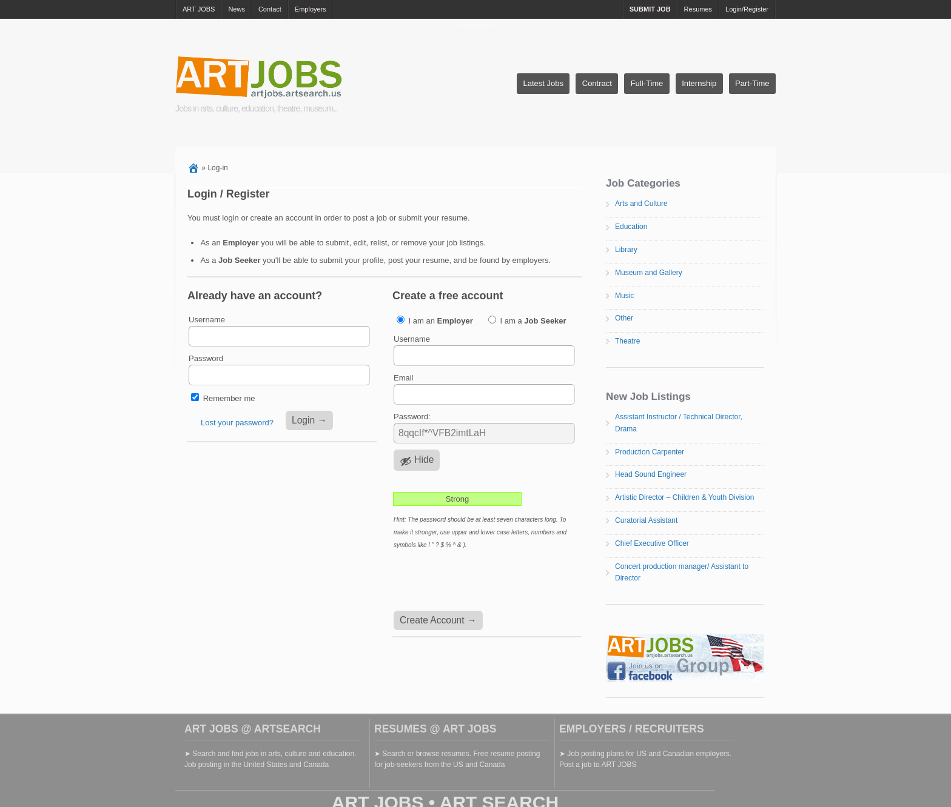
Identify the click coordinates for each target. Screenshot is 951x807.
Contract (597, 83)
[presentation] (484, 581)
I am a (527, 320)
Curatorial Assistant (646, 520)
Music (624, 295)
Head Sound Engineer (651, 474)
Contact (269, 9)
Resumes (698, 9)
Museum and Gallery (648, 272)
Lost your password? (237, 422)
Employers (310, 9)
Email (404, 377)
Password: (412, 416)
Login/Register (746, 9)
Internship (699, 83)
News (236, 9)
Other (624, 318)
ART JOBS (199, 9)
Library (626, 249)
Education (631, 226)
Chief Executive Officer (652, 543)
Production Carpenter (649, 452)
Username (207, 319)
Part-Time (752, 83)
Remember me (229, 398)
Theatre (627, 341)
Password (206, 358)
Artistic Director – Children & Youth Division (684, 497)
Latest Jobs (543, 83)
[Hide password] (417, 460)
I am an (435, 320)
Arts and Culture (641, 203)
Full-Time (647, 83)
